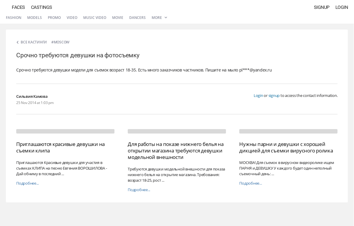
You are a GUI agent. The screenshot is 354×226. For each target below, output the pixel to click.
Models (34, 17)
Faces (18, 7)
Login (341, 7)
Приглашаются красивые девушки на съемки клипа (60, 147)
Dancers (137, 17)
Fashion (13, 17)
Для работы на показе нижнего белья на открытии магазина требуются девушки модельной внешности (176, 150)
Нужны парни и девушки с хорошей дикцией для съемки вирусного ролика (286, 147)
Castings (41, 7)
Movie (117, 17)
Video (72, 17)
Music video (94, 17)
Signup (322, 7)
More (159, 17)
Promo (54, 17)
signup (274, 95)
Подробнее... (27, 183)
